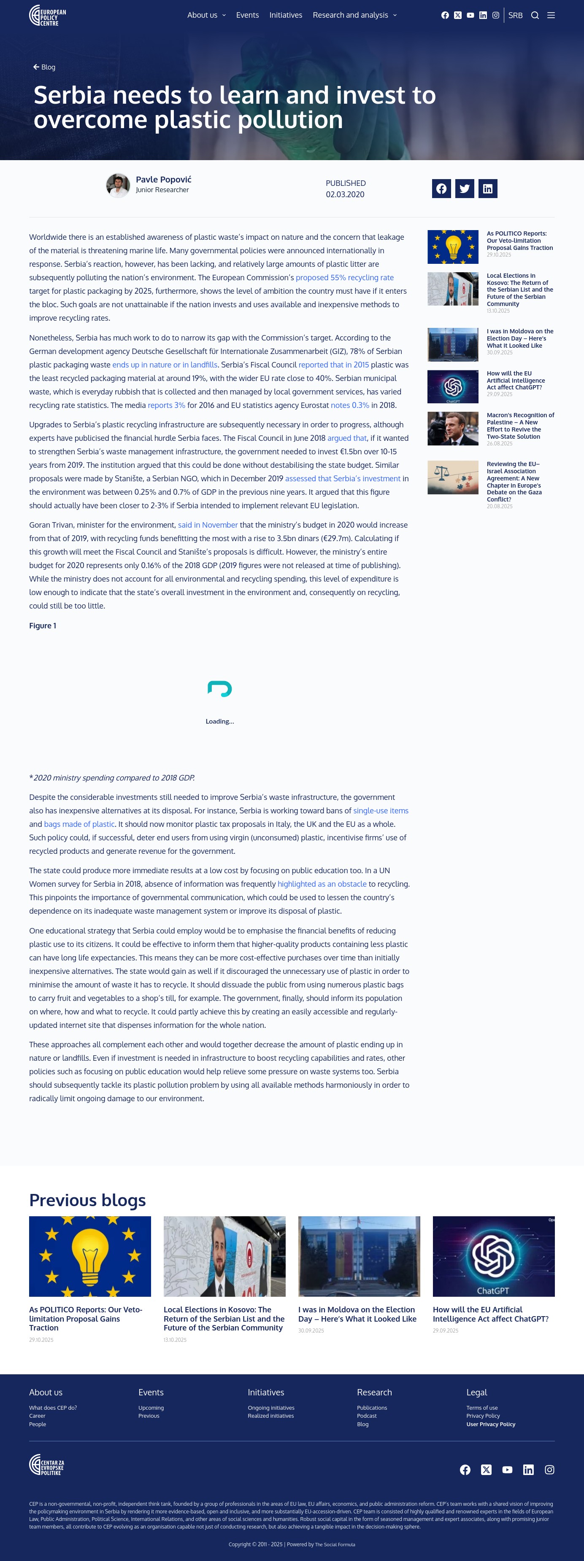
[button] (441, 188)
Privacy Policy (483, 1415)
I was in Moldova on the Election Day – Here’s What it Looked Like (520, 338)
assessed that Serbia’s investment (343, 478)
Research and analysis (356, 15)
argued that (347, 438)
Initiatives (286, 14)
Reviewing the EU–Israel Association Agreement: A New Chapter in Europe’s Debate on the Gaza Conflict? (514, 481)
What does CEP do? (53, 1407)
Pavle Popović (163, 179)
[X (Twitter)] (458, 15)
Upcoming (151, 1407)
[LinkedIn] (483, 15)
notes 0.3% (350, 405)
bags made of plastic (79, 824)
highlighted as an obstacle (322, 883)
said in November (208, 524)
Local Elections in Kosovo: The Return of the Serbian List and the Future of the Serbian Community (520, 289)
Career (37, 1415)
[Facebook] (445, 15)
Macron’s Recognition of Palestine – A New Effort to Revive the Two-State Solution (520, 425)
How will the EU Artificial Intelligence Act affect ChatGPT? (516, 380)
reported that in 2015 (334, 364)
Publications (372, 1407)
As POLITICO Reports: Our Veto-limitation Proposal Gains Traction (520, 240)
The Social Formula (335, 1544)
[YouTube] (470, 15)
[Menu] (551, 15)
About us (208, 15)
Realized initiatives (271, 1415)
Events (247, 14)
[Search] (535, 15)
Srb (515, 15)
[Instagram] (496, 15)
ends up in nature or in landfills (165, 364)
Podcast (367, 1415)
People (37, 1424)
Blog (363, 1424)
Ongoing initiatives (271, 1407)
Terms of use (482, 1407)
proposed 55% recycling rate (345, 277)
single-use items (380, 810)
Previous (148, 1415)
